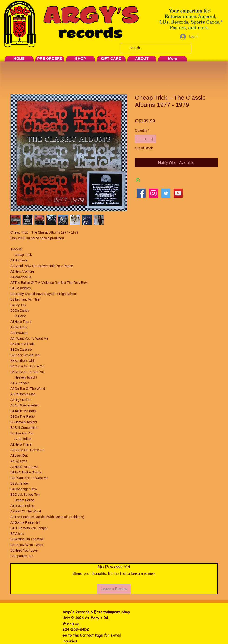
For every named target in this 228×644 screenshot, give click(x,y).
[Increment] (153, 139)
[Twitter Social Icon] (165, 193)
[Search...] (155, 48)
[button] (221, 21)
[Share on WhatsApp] (138, 180)
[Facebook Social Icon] (141, 193)
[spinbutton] (145, 139)
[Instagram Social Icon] (153, 193)
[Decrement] (138, 139)
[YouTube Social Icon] (178, 193)
